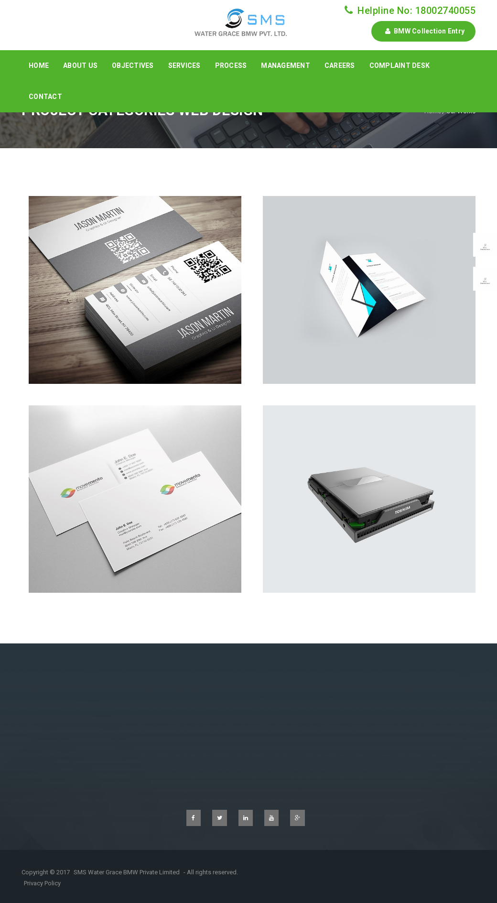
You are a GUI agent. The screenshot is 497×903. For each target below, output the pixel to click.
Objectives (133, 65)
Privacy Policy (42, 883)
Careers (339, 65)
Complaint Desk (399, 65)
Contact (45, 96)
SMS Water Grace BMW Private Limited (127, 872)
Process (231, 65)
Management (285, 65)
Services (184, 65)
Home (39, 65)
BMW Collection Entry (423, 31)
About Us (80, 65)
